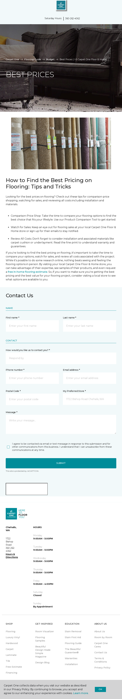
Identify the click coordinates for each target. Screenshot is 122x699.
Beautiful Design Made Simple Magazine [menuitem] (43, 651)
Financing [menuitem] (11, 672)
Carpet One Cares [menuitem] (101, 645)
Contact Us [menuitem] (100, 652)
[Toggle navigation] (5, 6)
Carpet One (12, 59)
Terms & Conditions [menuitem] (100, 660)
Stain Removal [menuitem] (73, 631)
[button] (110, 6)
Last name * (69, 318)
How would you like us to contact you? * (28, 350)
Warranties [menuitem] (71, 658)
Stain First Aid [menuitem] (73, 637)
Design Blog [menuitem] (42, 662)
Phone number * (15, 370)
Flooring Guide (32, 59)
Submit (61, 463)
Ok (100, 689)
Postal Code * (13, 391)
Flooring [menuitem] (10, 631)
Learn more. (80, 693)
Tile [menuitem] (8, 660)
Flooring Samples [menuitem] (40, 639)
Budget (50, 59)
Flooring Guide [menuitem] (73, 643)
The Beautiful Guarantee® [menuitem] (72, 651)
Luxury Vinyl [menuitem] (13, 637)
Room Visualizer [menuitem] (44, 631)
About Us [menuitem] (99, 631)
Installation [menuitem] (71, 664)
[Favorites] (114, 6)
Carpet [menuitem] (10, 649)
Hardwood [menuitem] (12, 643)
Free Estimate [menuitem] (14, 666)
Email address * (71, 370)
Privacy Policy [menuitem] (102, 667)
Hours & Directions (12, 556)
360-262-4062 (72, 18)
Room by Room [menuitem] (103, 637)
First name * (12, 318)
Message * (11, 412)
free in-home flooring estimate (27, 271)
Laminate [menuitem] (11, 655)
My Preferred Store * (74, 391)
